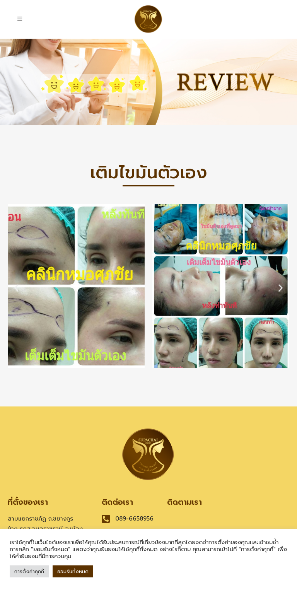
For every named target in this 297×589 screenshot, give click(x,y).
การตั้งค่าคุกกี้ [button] (29, 571)
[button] (16, 287)
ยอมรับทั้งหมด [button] (73, 571)
